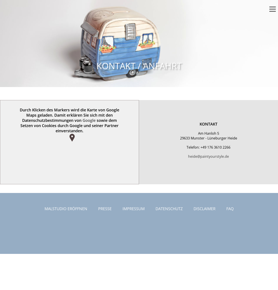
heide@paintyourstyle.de (208, 156)
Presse (105, 208)
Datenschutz (169, 208)
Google (89, 120)
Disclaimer (204, 208)
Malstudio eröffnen (66, 208)
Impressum (133, 208)
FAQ (230, 208)
